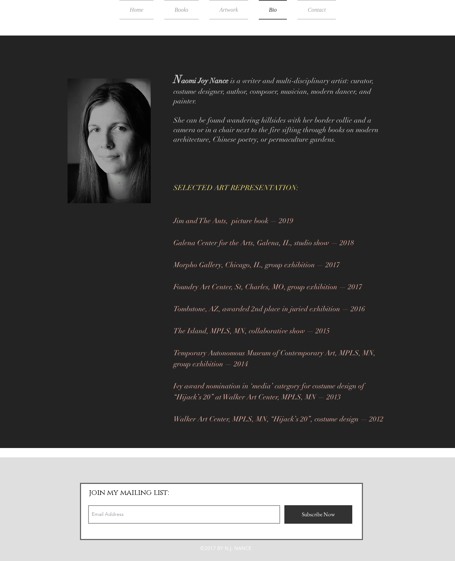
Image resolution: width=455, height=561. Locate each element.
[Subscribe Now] (318, 514)
